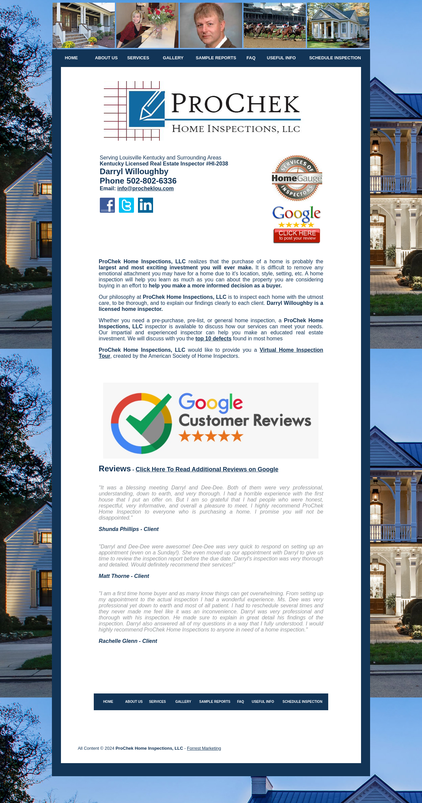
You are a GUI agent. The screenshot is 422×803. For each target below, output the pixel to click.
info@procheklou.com (145, 188)
